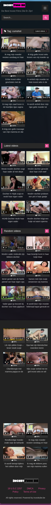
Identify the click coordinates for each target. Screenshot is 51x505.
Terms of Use (29, 492)
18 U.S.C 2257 (15, 488)
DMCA (30, 488)
